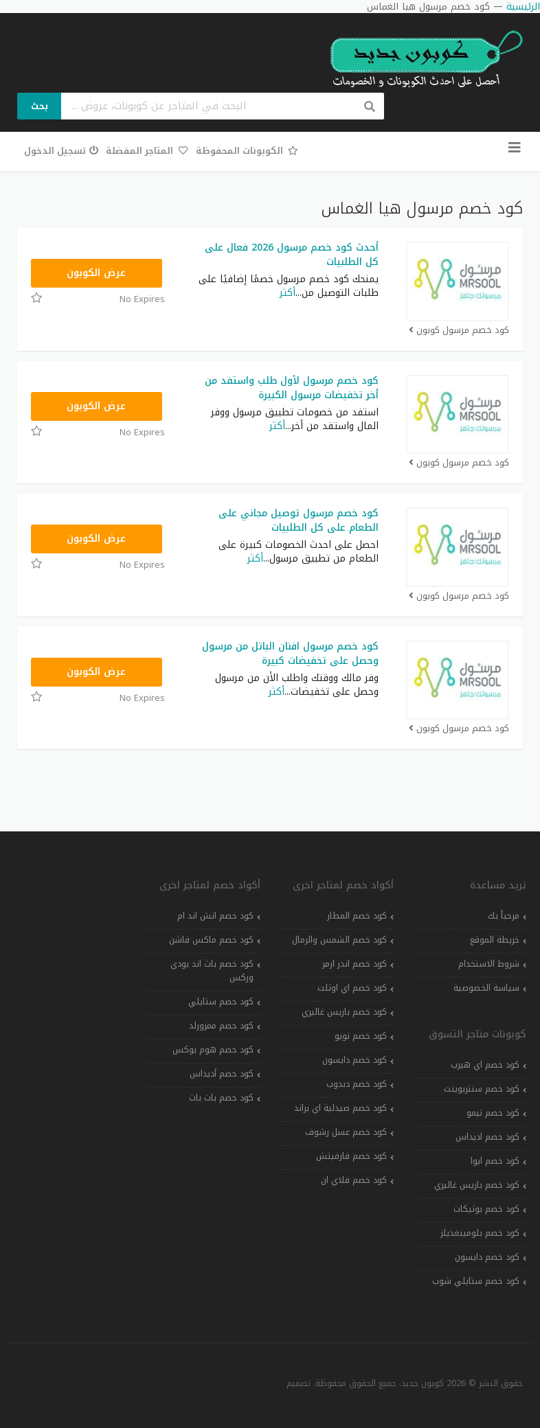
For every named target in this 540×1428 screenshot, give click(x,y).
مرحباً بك (503, 916)
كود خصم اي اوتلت (352, 988)
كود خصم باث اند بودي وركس (212, 971)
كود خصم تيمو (492, 1113)
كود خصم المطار (357, 916)
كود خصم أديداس (222, 1074)
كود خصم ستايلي (221, 1001)
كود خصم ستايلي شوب (475, 1281)
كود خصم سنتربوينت (481, 1089)
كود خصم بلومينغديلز (479, 1233)
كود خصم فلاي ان (354, 1180)
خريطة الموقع (494, 940)
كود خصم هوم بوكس (213, 1049)
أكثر (287, 293)
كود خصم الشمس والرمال (339, 940)
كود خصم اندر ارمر (354, 964)
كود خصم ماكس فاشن (211, 940)
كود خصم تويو (361, 1036)
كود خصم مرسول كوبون (458, 330)
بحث (39, 106)
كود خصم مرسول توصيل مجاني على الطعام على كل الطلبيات (298, 520)
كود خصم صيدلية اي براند (340, 1108)
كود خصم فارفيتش (351, 1156)
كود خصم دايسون (487, 1257)
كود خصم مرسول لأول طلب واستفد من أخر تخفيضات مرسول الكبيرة (292, 387)
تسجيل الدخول (61, 150)
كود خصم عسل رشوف (346, 1132)
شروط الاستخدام (488, 964)
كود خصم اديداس (487, 1137)
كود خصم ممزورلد (221, 1025)
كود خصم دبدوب (356, 1084)
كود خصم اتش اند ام (215, 916)
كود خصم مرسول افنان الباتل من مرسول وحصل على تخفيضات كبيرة (290, 653)
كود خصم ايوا (495, 1161)
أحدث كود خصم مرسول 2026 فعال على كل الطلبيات (292, 254)
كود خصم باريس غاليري (476, 1185)
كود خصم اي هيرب (485, 1065)
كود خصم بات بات (221, 1098)
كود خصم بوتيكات (486, 1209)
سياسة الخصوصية (486, 988)
